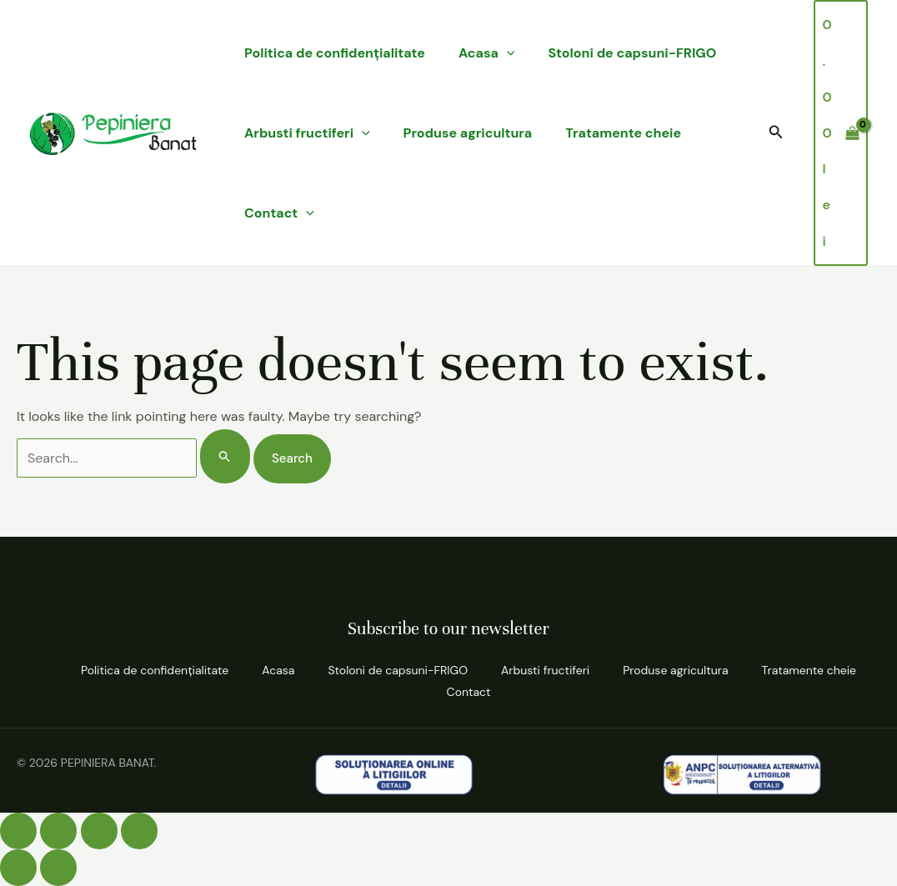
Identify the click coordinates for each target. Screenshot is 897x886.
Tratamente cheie (623, 133)
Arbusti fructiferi (307, 133)
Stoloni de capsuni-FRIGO (632, 53)
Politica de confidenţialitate (334, 53)
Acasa (487, 53)
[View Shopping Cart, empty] (841, 133)
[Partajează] (99, 831)
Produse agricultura (468, 133)
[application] (507, 53)
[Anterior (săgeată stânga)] (18, 867)
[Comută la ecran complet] (58, 831)
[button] (776, 133)
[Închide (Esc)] (139, 831)
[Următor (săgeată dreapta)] (58, 867)
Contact (279, 213)
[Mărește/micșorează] (18, 831)
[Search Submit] (225, 456)
